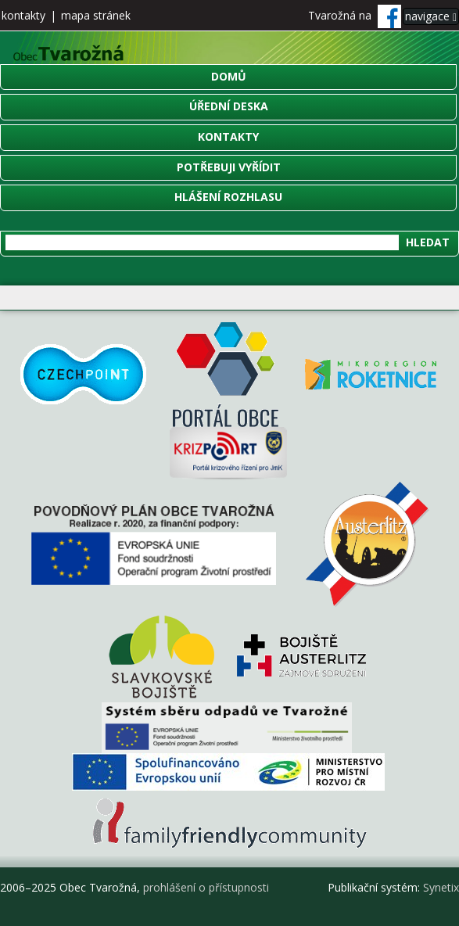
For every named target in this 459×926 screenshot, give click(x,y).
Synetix (441, 887)
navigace (431, 16)
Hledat (428, 242)
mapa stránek (96, 15)
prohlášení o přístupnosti (206, 887)
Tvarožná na (354, 15)
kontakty (23, 15)
